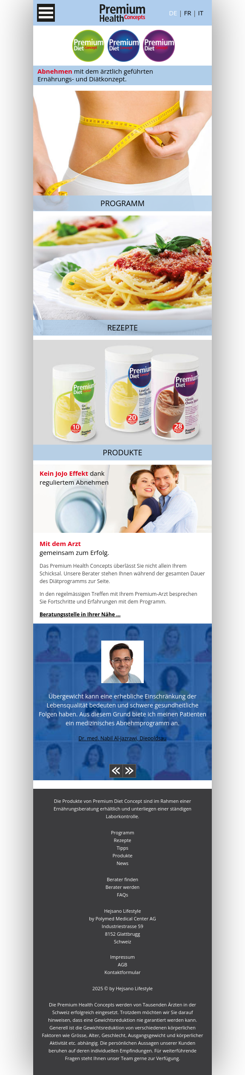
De (173, 13)
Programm (122, 203)
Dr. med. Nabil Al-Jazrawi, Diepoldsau (123, 738)
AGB (122, 964)
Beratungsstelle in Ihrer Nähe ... (80, 614)
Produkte (122, 452)
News (122, 863)
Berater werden (122, 887)
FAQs (122, 894)
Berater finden (122, 879)
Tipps (122, 848)
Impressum (122, 957)
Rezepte (122, 327)
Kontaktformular (123, 972)
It (200, 13)
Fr (187, 13)
